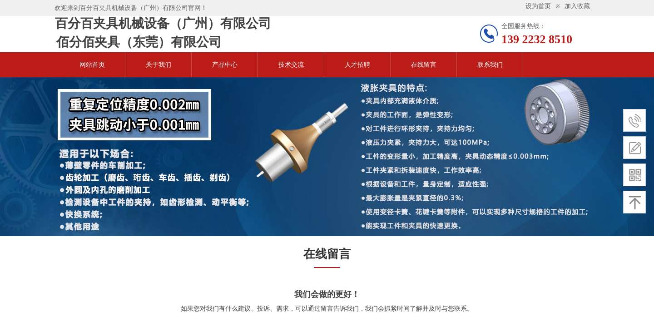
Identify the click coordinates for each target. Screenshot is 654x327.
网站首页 (92, 64)
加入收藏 (577, 6)
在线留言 (423, 64)
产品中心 (225, 64)
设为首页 (538, 6)
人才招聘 (357, 64)
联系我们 (490, 64)
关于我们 (158, 64)
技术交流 (291, 64)
